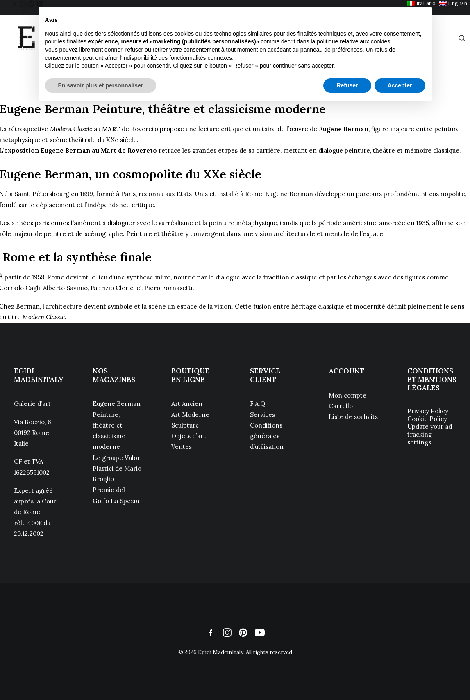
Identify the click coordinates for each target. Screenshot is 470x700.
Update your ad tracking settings (429, 434)
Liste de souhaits (353, 417)
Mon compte (347, 395)
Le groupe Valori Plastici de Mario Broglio (117, 468)
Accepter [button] (400, 85)
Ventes (181, 447)
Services (262, 415)
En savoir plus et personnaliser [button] (100, 85)
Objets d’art (188, 436)
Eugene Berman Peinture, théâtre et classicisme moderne (117, 425)
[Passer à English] (453, 3)
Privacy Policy (427, 411)
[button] (14, 3)
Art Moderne (190, 415)
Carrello (341, 406)
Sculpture (185, 425)
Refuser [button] (347, 85)
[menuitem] (453, 3)
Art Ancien (186, 403)
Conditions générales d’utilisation (267, 436)
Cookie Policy (427, 419)
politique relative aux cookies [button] (353, 41)
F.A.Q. (258, 403)
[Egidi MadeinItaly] (26, 38)
